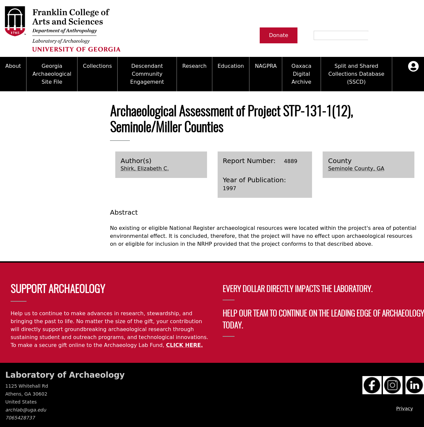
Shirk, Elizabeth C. (145, 168)
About (13, 66)
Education (231, 66)
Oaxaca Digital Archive (301, 74)
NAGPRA (266, 66)
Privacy (404, 408)
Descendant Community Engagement (147, 74)
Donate (278, 35)
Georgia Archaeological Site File (51, 74)
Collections (97, 66)
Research (194, 66)
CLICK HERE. (184, 345)
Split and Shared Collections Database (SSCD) (356, 74)
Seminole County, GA (356, 168)
